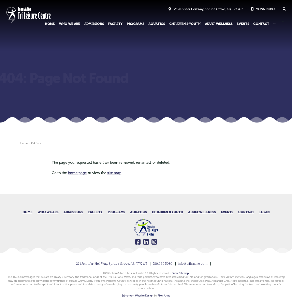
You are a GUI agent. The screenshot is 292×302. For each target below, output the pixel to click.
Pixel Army (164, 295)
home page (77, 173)
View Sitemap (180, 273)
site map (114, 173)
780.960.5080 (265, 9)
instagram (154, 242)
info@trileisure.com (192, 263)
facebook (138, 242)
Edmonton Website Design (137, 295)
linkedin (146, 242)
